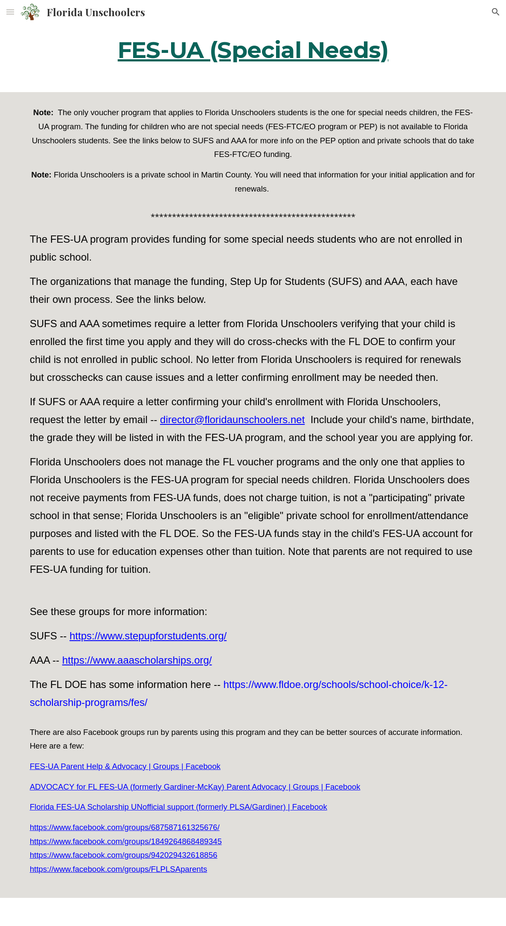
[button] (10, 11)
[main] (253, 49)
